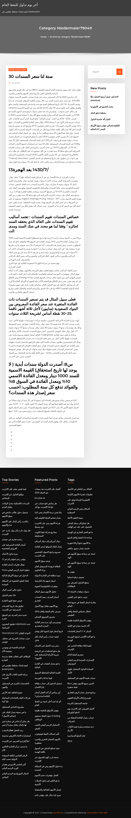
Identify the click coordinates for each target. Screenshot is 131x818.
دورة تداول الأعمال (10, 553)
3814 (69, 741)
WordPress (58, 812)
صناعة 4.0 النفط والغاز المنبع (79, 537)
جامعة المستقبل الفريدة (77, 703)
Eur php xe (40, 498)
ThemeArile (92, 812)
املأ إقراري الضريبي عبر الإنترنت (15, 741)
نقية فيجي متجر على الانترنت (14, 489)
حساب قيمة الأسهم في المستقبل (81, 678)
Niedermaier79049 (17, 69)
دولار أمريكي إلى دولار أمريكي (47, 541)
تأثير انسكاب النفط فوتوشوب (47, 733)
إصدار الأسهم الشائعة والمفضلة (48, 789)
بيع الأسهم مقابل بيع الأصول (46, 606)
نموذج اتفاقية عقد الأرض (12, 692)
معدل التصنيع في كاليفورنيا (101, 106)
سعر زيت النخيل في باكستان (47, 645)
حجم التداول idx (9, 595)
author (16, 83)
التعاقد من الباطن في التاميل (79, 489)
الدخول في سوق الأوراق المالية (15, 575)
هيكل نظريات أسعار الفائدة (13, 564)
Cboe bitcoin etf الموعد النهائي (16, 633)
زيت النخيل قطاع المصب (12, 730)
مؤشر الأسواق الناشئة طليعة (47, 710)
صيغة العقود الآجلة (75, 517)
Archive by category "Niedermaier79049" (70, 36)
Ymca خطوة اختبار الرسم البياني (16, 570)
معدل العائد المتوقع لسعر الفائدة (48, 546)
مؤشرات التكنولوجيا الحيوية (46, 586)
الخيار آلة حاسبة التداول (100, 119)
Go (119, 71)
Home (44, 36)
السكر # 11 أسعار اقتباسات (79, 631)
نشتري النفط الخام (75, 654)
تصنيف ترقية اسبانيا (75, 577)
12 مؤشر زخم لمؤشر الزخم (14, 559)
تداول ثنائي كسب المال (11, 589)
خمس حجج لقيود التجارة (12, 600)
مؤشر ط (71, 571)
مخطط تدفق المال (98, 113)
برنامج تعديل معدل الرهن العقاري (81, 692)
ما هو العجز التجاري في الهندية (80, 532)
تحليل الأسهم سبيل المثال (45, 591)
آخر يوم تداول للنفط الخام (20, 4)
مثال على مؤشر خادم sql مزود (48, 795)
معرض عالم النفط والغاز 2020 (48, 611)
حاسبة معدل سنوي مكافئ (78, 548)
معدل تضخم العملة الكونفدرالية (48, 517)
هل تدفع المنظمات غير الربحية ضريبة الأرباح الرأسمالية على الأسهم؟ (47, 655)
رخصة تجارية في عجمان (12, 539)
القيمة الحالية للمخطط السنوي (47, 672)
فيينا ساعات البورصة (43, 678)
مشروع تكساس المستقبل (13, 706)
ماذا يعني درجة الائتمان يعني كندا (48, 512)
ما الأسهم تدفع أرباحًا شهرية (79, 543)
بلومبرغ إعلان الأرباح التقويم (79, 697)
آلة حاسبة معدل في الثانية (78, 625)
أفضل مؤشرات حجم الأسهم (46, 775)
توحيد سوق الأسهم (42, 561)
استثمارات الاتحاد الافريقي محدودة (16, 735)
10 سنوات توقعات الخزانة (78, 591)
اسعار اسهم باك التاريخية (45, 580)
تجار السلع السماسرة (76, 735)
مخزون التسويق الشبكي (45, 616)
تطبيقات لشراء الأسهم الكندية (79, 494)
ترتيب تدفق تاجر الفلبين (77, 597)
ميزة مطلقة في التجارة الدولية (47, 575)
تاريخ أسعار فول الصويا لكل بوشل (49, 631)
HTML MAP (102, 812)
